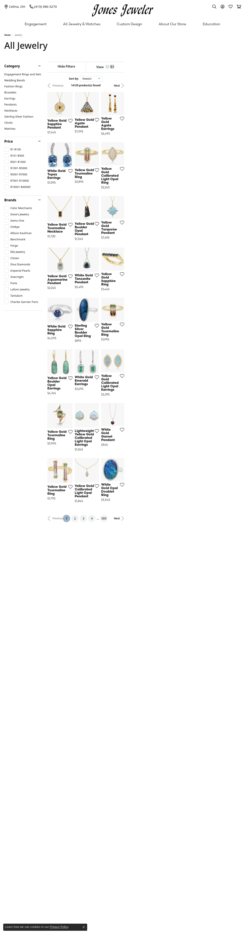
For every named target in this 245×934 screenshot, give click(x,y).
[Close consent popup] (83, 927)
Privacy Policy (59, 927)
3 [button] (142, 754)
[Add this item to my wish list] (107, 158)
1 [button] (126, 753)
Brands (10, 200)
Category (12, 66)
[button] (214, 6)
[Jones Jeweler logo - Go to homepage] (122, 9)
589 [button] (162, 754)
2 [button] (133, 754)
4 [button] (150, 754)
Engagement (36, 24)
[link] (14, 6)
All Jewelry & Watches (81, 24)
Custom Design (129, 24)
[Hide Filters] (95, 66)
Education (211, 24)
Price (8, 141)
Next (233, 85)
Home (7, 34)
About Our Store (172, 24)
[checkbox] (12, 149)
